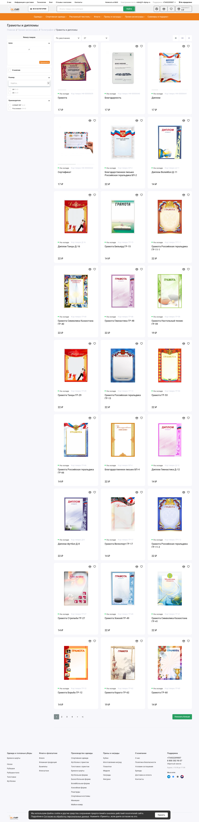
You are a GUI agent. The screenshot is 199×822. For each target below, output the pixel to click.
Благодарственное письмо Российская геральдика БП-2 (121, 174)
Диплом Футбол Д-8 (69, 543)
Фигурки (106, 779)
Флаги (97, 16)
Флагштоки (44, 771)
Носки (9, 764)
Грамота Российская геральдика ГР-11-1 (170, 248)
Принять (161, 815)
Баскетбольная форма (81, 779)
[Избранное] (171, 9)
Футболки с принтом (80, 762)
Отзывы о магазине (63, 2)
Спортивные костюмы (80, 796)
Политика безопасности (145, 762)
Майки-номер (77, 805)
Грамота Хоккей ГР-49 (117, 618)
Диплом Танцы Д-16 (69, 246)
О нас (9, 2)
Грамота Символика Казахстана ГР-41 (169, 620)
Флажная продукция (48, 762)
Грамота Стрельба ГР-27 (71, 618)
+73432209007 (164, 2)
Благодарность (113, 97)
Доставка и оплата (143, 775)
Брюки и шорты (13, 758)
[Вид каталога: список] (182, 38)
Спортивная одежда (56, 16)
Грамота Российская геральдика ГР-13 (123, 397)
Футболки (11, 781)
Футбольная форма (79, 775)
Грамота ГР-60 (160, 692)
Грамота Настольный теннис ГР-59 (167, 322)
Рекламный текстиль (80, 16)
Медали (106, 771)
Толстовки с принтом (80, 766)
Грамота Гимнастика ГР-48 (119, 320)
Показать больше (182, 717)
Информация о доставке (24, 2)
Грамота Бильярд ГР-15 (118, 246)
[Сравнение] (163, 9)
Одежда (38, 16)
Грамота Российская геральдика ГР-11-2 (170, 545)
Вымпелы (43, 766)
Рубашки (11, 768)
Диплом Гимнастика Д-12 (166, 469)
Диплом (156, 97)
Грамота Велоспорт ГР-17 (119, 543)
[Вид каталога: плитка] (176, 38)
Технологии (41, 2)
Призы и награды (113, 16)
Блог (51, 2)
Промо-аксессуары (135, 16)
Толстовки (11, 777)
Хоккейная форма (79, 788)
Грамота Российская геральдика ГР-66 (76, 471)
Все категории (38, 9)
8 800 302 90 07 (174, 761)
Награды (107, 775)
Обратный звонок (174, 764)
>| (82, 717)
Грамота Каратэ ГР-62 (117, 692)
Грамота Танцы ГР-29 (69, 395)
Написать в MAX (111, 2)
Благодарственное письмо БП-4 (122, 469)
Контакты (78, 2)
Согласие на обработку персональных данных (66, 816)
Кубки (105, 758)
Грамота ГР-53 (160, 395)
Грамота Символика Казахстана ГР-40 (75, 322)
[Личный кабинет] (157, 9)
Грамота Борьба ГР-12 (70, 692)
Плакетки (107, 766)
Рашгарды (75, 792)
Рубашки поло (13, 773)
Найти (129, 9)
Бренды (138, 771)
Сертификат (64, 172)
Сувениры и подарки (158, 16)
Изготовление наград (112, 762)
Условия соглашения (144, 766)
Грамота (62, 97)
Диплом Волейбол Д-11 (164, 172)
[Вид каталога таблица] (189, 38)
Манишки (75, 800)
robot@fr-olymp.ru (135, 2)
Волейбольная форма (80, 783)
